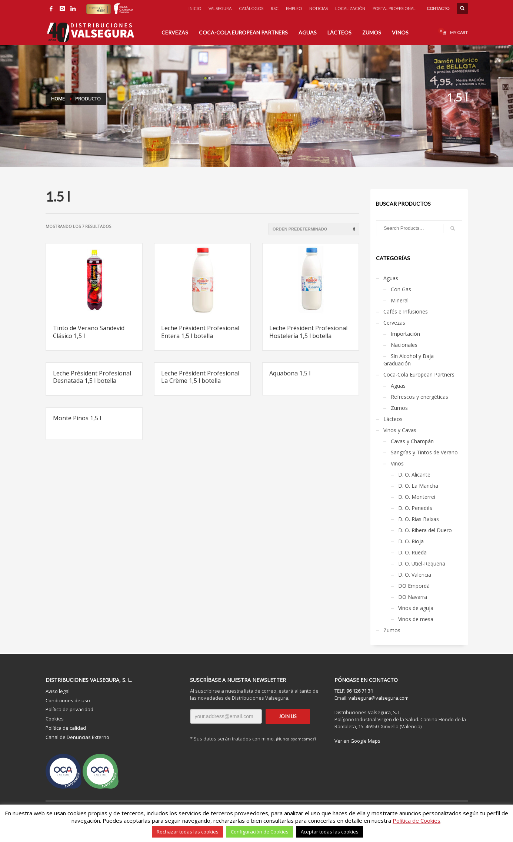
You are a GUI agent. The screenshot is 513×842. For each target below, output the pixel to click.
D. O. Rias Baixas (418, 519)
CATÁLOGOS (251, 8)
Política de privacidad (69, 709)
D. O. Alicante (414, 474)
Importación (405, 333)
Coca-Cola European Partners (418, 374)
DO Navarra (412, 596)
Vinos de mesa (415, 619)
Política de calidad (66, 728)
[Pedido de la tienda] (314, 229)
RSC (275, 8)
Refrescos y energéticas (419, 396)
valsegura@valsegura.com (379, 698)
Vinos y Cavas (399, 430)
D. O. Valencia (414, 574)
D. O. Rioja (411, 541)
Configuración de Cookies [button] (260, 831)
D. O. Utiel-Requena (421, 563)
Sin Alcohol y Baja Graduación (408, 359)
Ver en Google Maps (357, 740)
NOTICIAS (318, 8)
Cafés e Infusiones (405, 311)
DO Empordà (414, 585)
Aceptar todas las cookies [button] (330, 831)
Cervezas (394, 322)
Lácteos (393, 418)
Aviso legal (58, 691)
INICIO (195, 8)
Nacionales (404, 344)
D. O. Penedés (415, 507)
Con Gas (401, 289)
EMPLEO (294, 8)
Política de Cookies (416, 820)
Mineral (400, 300)
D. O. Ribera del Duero (425, 530)
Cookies (55, 718)
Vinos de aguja (415, 607)
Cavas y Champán (412, 441)
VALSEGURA (220, 8)
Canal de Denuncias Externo (77, 737)
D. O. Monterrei (416, 496)
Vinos (397, 463)
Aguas (390, 278)
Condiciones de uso (68, 700)
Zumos (399, 407)
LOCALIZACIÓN (350, 8)
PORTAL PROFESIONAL (394, 8)
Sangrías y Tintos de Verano (424, 452)
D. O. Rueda (412, 552)
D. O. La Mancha (418, 485)
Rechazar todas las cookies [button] (188, 831)
